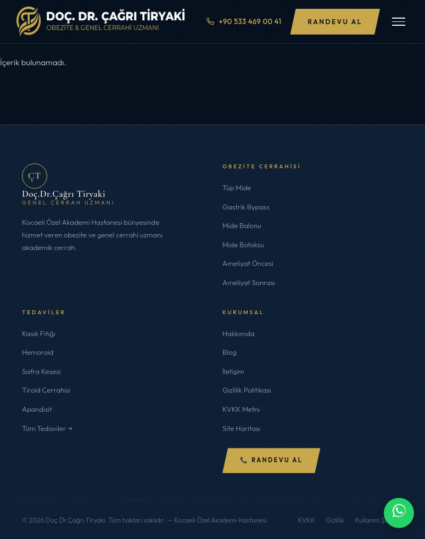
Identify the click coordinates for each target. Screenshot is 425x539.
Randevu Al (335, 22)
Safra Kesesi (41, 371)
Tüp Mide (236, 187)
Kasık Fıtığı (38, 333)
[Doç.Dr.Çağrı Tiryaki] (100, 22)
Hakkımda (238, 333)
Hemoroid (37, 352)
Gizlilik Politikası (246, 389)
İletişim (233, 371)
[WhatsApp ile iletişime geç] (399, 513)
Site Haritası (241, 428)
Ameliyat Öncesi (247, 263)
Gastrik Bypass (246, 206)
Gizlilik (335, 520)
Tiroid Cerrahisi (46, 389)
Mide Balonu (241, 225)
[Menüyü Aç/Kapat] (399, 21)
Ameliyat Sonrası (248, 282)
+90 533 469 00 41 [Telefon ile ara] (243, 21)
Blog (229, 352)
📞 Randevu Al (271, 460)
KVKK (306, 520)
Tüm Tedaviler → (47, 428)
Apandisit (37, 409)
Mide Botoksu (243, 244)
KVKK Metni (241, 409)
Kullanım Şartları (379, 520)
